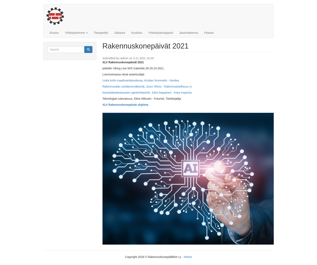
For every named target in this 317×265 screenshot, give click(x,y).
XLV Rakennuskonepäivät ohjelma (125, 104)
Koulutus (136, 32)
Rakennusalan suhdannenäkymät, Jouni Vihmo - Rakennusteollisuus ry (147, 86)
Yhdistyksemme (76, 32)
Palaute (209, 32)
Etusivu (54, 32)
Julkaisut (119, 32)
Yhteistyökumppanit (160, 32)
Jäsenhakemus (188, 32)
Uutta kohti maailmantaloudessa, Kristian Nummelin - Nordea (140, 80)
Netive (188, 257)
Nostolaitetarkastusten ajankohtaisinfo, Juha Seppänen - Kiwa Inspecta (147, 92)
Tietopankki (101, 32)
